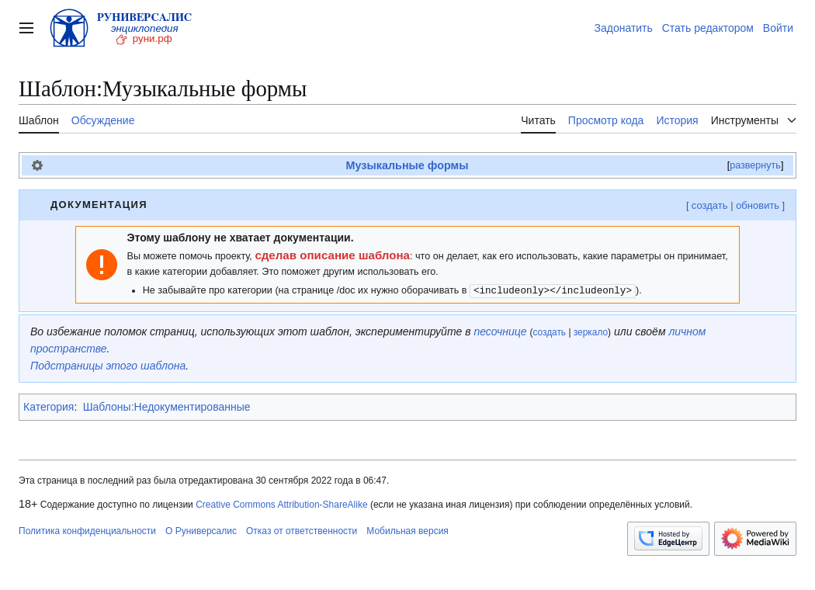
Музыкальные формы (407, 165)
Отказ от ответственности (301, 531)
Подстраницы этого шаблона (108, 365)
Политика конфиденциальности (87, 531)
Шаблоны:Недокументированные (167, 407)
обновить (757, 205)
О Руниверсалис (201, 531)
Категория (48, 407)
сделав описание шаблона (332, 255)
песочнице (499, 331)
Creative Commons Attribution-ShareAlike (281, 504)
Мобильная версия (407, 531)
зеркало (591, 332)
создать (710, 205)
